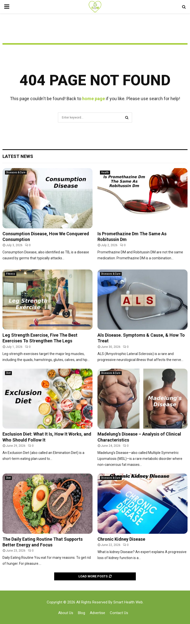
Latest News (17, 156)
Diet (8, 373)
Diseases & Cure (15, 172)
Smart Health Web (128, 602)
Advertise (97, 613)
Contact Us (119, 613)
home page (93, 98)
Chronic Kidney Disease (121, 539)
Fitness (10, 273)
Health (105, 172)
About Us (65, 613)
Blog (81, 613)
